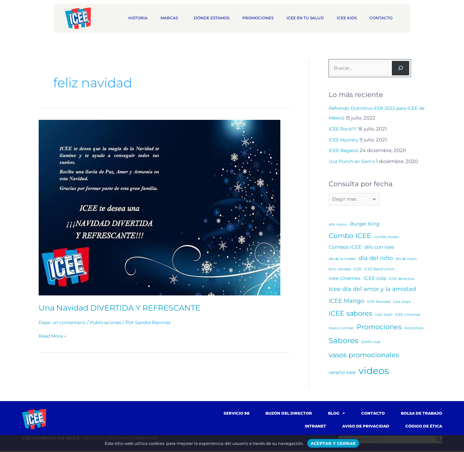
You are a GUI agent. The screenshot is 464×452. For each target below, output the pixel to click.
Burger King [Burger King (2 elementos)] (364, 225)
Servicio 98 (236, 414)
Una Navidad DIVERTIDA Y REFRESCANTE (127, 308)
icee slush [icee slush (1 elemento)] (383, 315)
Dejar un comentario (63, 322)
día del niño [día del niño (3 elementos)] (376, 259)
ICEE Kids (347, 17)
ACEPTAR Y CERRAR (333, 443)
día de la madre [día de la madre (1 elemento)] (342, 260)
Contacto (383, 18)
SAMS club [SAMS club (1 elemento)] (370, 343)
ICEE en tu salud (305, 17)
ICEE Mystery (344, 140)
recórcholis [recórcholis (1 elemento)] (413, 329)
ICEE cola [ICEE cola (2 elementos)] (374, 279)
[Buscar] (400, 68)
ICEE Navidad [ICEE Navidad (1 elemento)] (378, 303)
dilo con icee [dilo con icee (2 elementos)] (379, 248)
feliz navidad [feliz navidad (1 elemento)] (340, 270)
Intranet (315, 427)
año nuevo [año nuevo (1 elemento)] (338, 225)
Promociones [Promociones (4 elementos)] (379, 328)
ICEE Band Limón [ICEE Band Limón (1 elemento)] (379, 270)
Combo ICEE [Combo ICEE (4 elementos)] (350, 237)
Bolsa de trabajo (421, 414)
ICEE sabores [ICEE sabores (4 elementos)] (350, 314)
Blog (336, 414)
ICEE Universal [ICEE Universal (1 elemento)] (407, 315)
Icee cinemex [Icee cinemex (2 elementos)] (345, 279)
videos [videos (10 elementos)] (374, 371)
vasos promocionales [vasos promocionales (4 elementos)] (364, 356)
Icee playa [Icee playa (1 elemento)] (402, 303)
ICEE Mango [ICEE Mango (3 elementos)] (346, 301)
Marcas (170, 18)
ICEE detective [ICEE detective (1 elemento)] (401, 280)
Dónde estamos (211, 17)
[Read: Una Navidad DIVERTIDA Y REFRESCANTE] (159, 207)
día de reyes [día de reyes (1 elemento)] (406, 260)
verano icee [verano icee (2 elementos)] (342, 373)
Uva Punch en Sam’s (353, 161)
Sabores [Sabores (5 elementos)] (343, 341)
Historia (138, 17)
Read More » (53, 336)
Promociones (258, 17)
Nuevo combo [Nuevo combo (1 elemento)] (341, 329)
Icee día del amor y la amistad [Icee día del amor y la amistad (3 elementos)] (372, 289)
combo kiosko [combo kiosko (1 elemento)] (386, 238)
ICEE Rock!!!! (344, 129)
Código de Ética (423, 427)
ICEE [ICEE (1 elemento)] (357, 270)
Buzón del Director (289, 414)
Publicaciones (109, 322)
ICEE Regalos (345, 150)
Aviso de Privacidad (365, 427)
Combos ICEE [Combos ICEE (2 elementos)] (345, 248)
